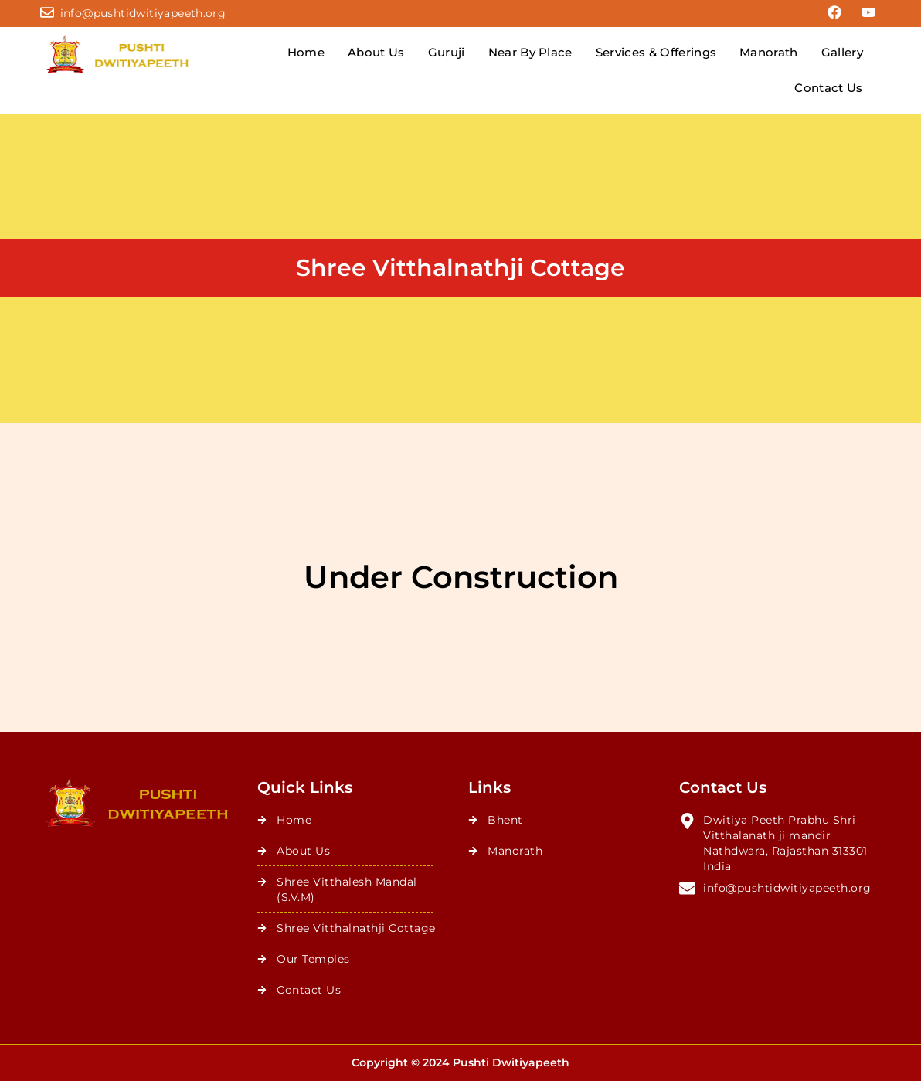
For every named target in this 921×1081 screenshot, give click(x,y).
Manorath (768, 52)
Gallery (842, 52)
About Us (376, 52)
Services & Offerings (656, 52)
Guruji (446, 52)
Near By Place (530, 52)
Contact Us (828, 87)
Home (306, 52)
